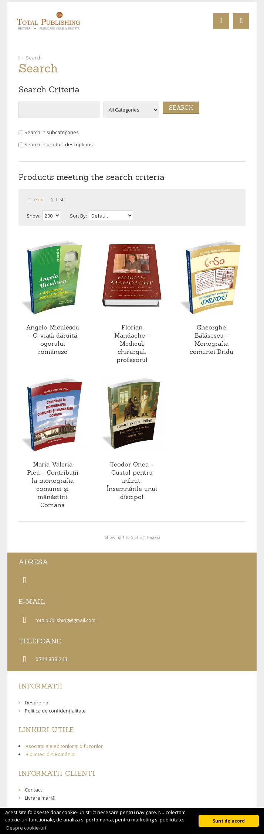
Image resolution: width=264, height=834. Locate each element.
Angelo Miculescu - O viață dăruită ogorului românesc (52, 339)
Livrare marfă (40, 797)
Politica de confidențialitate (55, 710)
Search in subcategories (48, 132)
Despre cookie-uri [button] (26, 827)
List (60, 199)
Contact (33, 789)
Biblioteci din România (50, 754)
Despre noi (37, 702)
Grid (39, 199)
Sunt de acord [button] (229, 821)
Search (34, 57)
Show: (33, 215)
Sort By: (78, 215)
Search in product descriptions (55, 144)
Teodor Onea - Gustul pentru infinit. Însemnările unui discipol (131, 480)
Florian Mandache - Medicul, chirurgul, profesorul (132, 343)
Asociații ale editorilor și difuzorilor (64, 746)
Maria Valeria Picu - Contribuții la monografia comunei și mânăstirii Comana (52, 485)
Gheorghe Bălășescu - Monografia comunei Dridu (211, 339)
